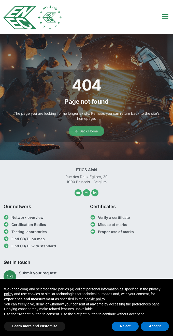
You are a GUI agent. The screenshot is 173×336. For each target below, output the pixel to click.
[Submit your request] (10, 276)
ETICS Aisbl (86, 169)
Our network (17, 206)
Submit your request (37, 273)
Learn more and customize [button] (34, 326)
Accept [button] (155, 326)
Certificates (103, 206)
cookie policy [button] (95, 299)
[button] (165, 16)
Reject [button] (125, 326)
